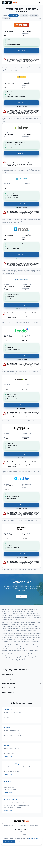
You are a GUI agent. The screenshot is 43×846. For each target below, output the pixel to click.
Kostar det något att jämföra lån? (21, 679)
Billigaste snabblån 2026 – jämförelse (13, 807)
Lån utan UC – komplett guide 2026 (12, 712)
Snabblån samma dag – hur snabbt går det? (14, 735)
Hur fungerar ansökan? (21, 683)
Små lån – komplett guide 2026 (11, 748)
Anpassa (34, 841)
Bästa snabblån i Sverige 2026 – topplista (14, 802)
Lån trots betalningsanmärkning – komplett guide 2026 (17, 766)
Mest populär (6, 18)
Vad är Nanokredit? (21, 674)
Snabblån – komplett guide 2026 (12, 730)
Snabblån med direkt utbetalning (12, 733)
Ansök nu (21, 50)
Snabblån (7, 728)
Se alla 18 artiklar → (8, 756)
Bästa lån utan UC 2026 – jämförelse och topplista (16, 805)
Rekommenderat (13, 15)
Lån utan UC (8, 709)
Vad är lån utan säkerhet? (10, 789)
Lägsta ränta (24, 15)
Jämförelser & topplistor (12, 800)
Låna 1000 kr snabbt (9, 751)
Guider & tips (8, 782)
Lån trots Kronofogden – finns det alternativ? (15, 769)
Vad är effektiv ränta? (21, 688)
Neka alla (21, 841)
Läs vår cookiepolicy (33, 838)
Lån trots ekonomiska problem (14, 764)
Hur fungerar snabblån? (9, 784)
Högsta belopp (34, 15)
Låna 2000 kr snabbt (9, 753)
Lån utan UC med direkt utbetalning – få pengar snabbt (17, 715)
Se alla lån (21, 596)
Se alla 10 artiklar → (8, 810)
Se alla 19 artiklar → (8, 720)
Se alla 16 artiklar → (8, 774)
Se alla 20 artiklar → (9, 792)
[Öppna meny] (39, 2)
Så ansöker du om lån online (10, 787)
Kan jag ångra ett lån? (21, 692)
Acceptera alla (8, 841)
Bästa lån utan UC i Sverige (10, 717)
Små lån (6, 746)
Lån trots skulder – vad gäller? (11, 771)
